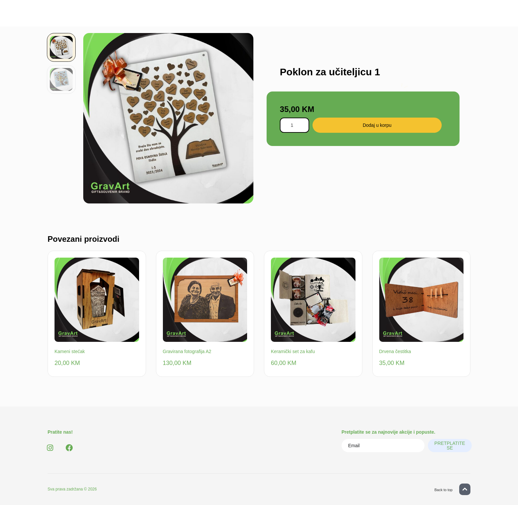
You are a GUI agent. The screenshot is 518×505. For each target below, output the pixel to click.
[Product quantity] (296, 125)
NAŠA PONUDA (241, 16)
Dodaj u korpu (381, 125)
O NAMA (281, 16)
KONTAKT (314, 16)
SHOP (204, 16)
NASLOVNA (172, 16)
